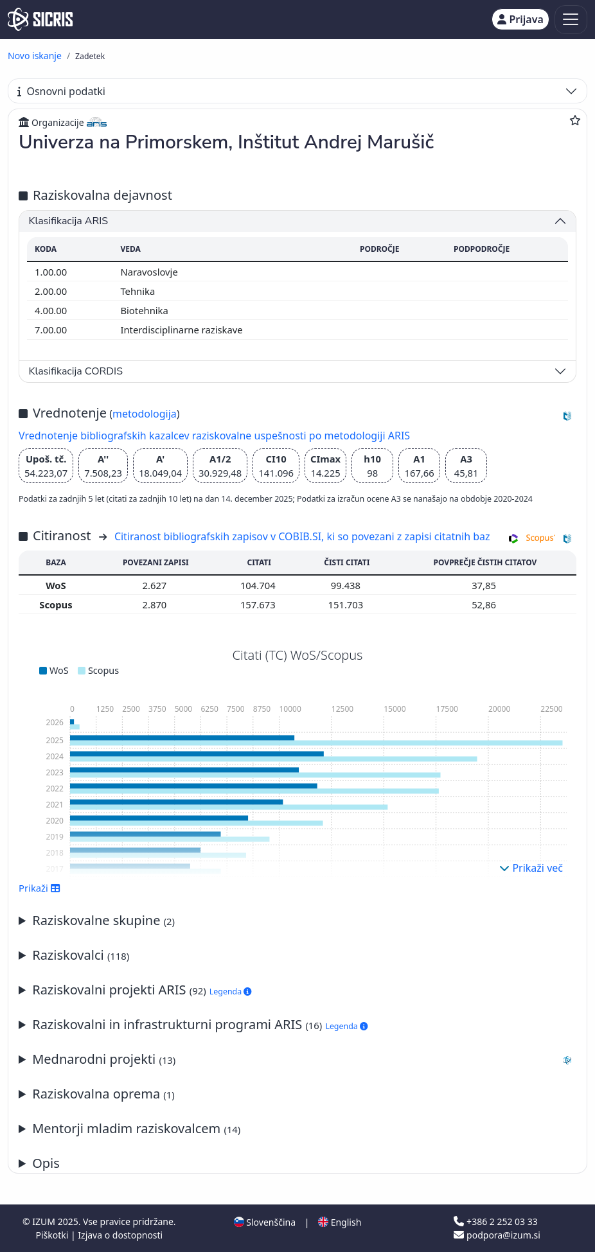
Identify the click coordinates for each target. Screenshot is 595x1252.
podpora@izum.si (497, 1235)
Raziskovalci (80, 955)
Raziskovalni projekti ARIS (141, 989)
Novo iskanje (35, 55)
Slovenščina (265, 1222)
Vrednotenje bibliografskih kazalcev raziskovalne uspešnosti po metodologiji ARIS (214, 435)
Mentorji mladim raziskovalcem (136, 1128)
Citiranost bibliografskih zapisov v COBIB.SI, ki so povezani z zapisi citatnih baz (302, 536)
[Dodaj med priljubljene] (575, 120)
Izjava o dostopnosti (120, 1235)
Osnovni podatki (61, 91)
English (339, 1222)
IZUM (44, 1221)
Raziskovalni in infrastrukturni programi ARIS (200, 1024)
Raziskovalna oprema (103, 1093)
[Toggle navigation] (571, 19)
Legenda (230, 991)
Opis (46, 1163)
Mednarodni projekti (304, 1059)
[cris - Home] (40, 19)
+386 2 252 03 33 (495, 1221)
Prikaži (39, 887)
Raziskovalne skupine (103, 920)
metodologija (144, 414)
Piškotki (53, 1235)
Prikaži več (531, 868)
